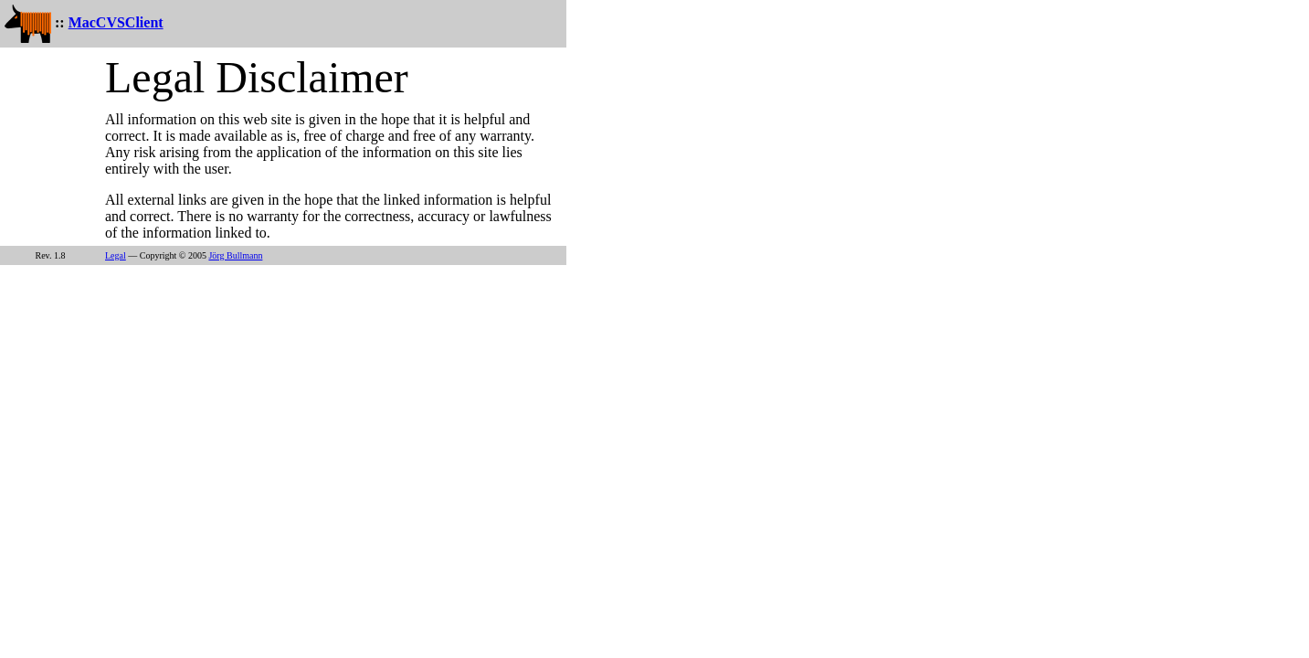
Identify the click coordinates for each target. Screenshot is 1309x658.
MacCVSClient (116, 22)
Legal (115, 255)
